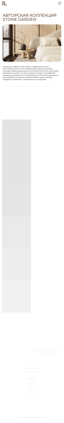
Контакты (32, 400)
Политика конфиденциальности (32, 417)
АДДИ (51, 353)
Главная (32, 383)
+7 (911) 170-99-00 (32, 368)
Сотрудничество (32, 397)
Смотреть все (32, 387)
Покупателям (32, 394)
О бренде (32, 390)
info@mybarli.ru (32, 372)
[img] (4, 3)
